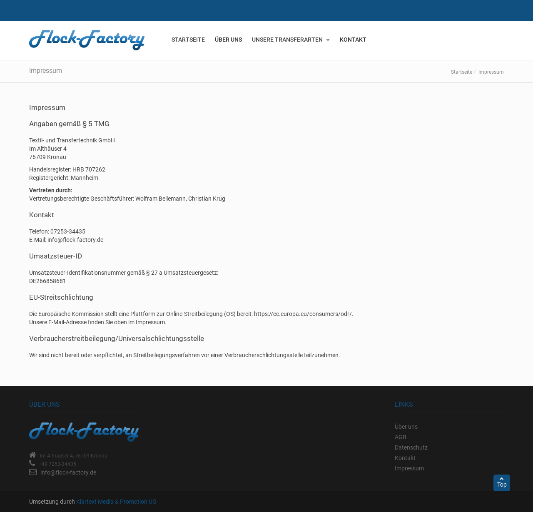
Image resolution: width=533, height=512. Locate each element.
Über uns (228, 39)
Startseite (461, 72)
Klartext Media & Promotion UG (116, 501)
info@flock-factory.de (68, 472)
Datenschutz (411, 447)
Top (501, 482)
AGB (400, 437)
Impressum (409, 468)
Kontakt (353, 39)
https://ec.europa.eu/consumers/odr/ (303, 314)
